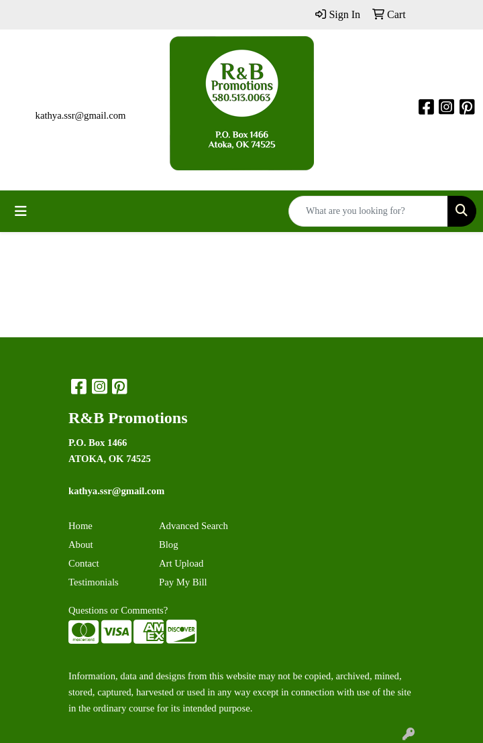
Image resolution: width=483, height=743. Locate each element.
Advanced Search (193, 525)
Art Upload (181, 563)
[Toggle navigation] (21, 211)
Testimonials (93, 582)
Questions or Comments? (118, 610)
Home (80, 525)
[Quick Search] (368, 211)
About (80, 544)
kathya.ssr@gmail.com (81, 115)
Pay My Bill (183, 582)
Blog (168, 544)
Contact (83, 563)
